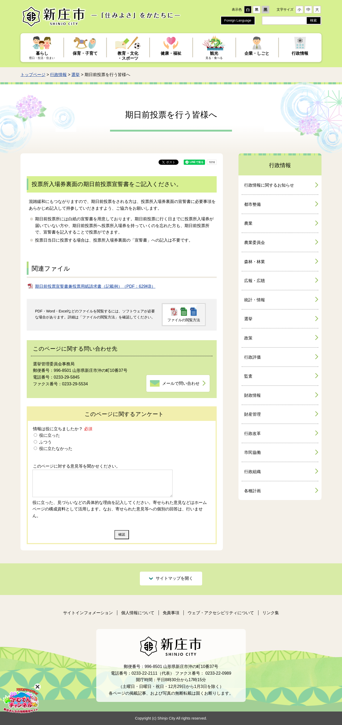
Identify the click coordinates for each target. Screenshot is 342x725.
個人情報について (137, 613)
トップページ (32, 74)
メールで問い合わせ (181, 383)
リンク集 (270, 613)
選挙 (75, 74)
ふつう (44, 442)
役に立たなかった (55, 448)
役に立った (49, 435)
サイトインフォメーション (88, 613)
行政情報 (58, 74)
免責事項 (171, 613)
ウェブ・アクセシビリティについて (221, 613)
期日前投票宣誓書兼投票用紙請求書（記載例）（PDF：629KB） (95, 286)
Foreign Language (237, 20)
